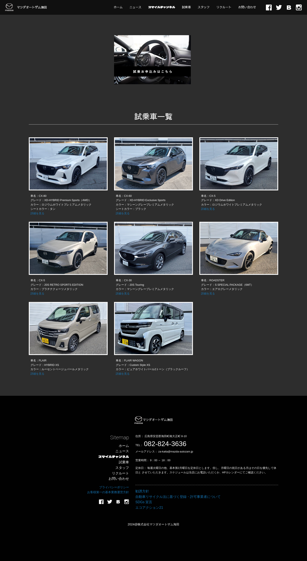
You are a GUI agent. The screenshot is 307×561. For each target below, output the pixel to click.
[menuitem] (118, 7)
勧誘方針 (142, 491)
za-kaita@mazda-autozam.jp (175, 451)
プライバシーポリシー (114, 487)
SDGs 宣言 (143, 502)
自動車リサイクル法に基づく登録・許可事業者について (178, 497)
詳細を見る (37, 213)
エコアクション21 (149, 507)
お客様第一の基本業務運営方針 (108, 492)
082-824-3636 (165, 444)
